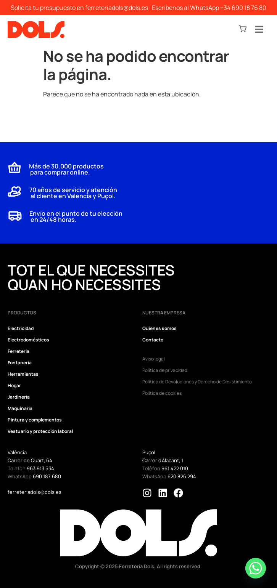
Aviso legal (153, 359)
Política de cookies (162, 393)
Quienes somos (159, 328)
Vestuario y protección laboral (40, 431)
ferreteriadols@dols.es (116, 7)
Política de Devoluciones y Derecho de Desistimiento (197, 381)
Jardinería (19, 397)
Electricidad (21, 328)
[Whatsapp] (255, 568)
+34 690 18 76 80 (243, 7)
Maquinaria (20, 408)
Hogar (14, 385)
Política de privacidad (164, 370)
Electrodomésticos (28, 339)
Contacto (152, 339)
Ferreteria (18, 351)
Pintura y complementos (35, 420)
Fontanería (20, 362)
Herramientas (23, 374)
